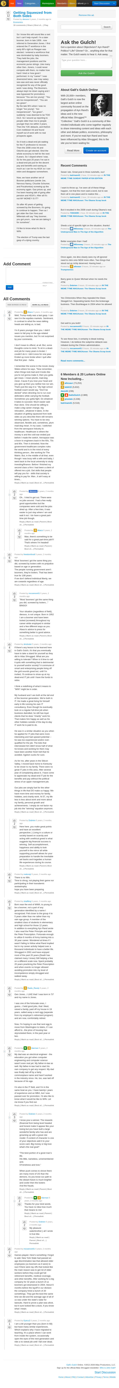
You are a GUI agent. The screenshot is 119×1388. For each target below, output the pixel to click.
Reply (17, 483)
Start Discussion (102, 3)
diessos (25, 19)
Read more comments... (73, 360)
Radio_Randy (33, 988)
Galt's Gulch (71, 1365)
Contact (80, 1377)
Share (30, 25)
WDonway (78, 229)
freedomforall (29, 554)
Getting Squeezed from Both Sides (32, 14)
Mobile (113, 1377)
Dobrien (73, 285)
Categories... (32, 3)
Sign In (85, 3)
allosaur (77, 266)
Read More (73, 150)
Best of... (38, 25)
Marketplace (48, 3)
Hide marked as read (16, 305)
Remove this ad (86, 15)
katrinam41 (75, 175)
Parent (43, 522)
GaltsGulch (74, 395)
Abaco (30, 312)
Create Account (71, 3)
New (19, 3)
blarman (34, 1048)
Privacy (98, 1377)
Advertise (89, 1377)
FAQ (74, 1377)
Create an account (96, 150)
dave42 (64, 391)
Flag (46, 25)
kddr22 (68, 387)
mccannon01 (76, 326)
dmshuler (28, 644)
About (67, 1377)
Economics (18, 22)
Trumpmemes (67, 269)
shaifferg (27, 901)
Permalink (49, 483)
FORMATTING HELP (48, 284)
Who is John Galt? (108, 1368)
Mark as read (27, 483)
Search (107, 27)
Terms (105, 1377)
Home (61, 1377)
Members (61, 3)
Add (9, 287)
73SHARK (74, 213)
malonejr (27, 874)
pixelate (69, 399)
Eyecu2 (27, 1320)
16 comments (19, 25)
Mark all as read (40, 305)
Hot (12, 3)
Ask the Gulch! (86, 73)
